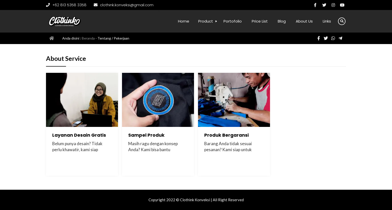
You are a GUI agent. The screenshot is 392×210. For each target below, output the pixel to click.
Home (183, 21)
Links (327, 21)
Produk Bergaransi (226, 135)
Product (205, 21)
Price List (260, 21)
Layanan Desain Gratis (79, 135)
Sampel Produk (146, 135)
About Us (304, 21)
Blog (282, 21)
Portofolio (233, 21)
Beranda (88, 38)
